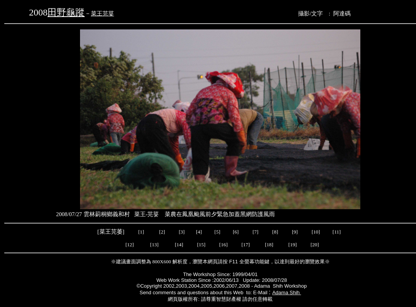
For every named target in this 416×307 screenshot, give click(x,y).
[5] (217, 232)
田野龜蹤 (66, 12)
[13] (154, 244)
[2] (162, 232)
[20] (315, 244)
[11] (337, 232)
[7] (255, 232)
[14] (179, 244)
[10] (316, 232)
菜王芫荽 (102, 13)
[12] (129, 244)
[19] (292, 244)
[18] (269, 244)
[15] (200, 244)
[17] (246, 244)
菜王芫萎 (111, 232)
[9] (295, 232)
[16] (223, 244)
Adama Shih (286, 292)
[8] (275, 232)
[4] (198, 232)
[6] (235, 232)
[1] (141, 232)
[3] (181, 232)
